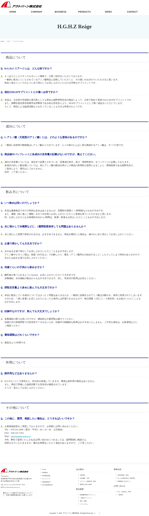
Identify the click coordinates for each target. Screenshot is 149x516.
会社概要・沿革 (85, 478)
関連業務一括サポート (126, 481)
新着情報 (45, 472)
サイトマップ (47, 478)
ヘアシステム (85, 503)
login (97, 512)
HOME (3, 41)
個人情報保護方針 (48, 484)
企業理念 (83, 475)
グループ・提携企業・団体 (89, 481)
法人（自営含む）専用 (126, 491)
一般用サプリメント (87, 497)
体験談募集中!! (47, 481)
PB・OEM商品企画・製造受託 (128, 478)
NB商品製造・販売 (124, 475)
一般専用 (121, 494)
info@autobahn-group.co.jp (23, 436)
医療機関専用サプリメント (89, 494)
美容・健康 (84, 500)
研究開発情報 (47, 475)
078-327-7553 (8, 484)
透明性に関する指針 (87, 484)
